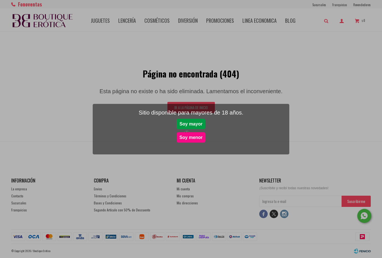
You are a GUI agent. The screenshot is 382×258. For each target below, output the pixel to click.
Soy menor (191, 137)
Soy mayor (191, 124)
